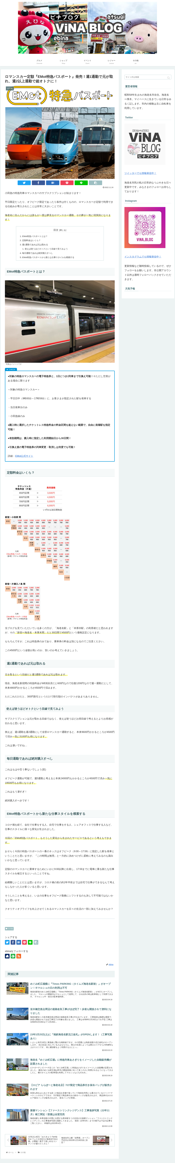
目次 (55, 230)
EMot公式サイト (24, 457)
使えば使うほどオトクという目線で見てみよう (48, 249)
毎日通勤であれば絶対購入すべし (38, 254)
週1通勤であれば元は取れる (36, 245)
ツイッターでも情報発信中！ (140, 173)
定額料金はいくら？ (32, 240)
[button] (168, 77)
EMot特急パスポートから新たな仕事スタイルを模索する (50, 258)
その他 (9, 930)
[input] (147, 77)
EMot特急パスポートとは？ (35, 236)
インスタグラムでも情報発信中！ (142, 256)
